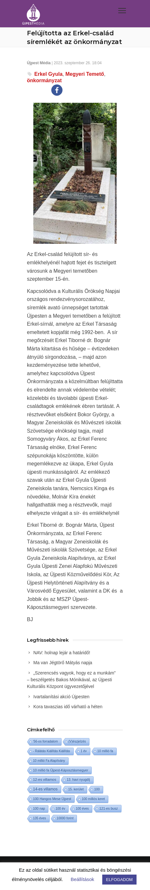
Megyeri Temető (84, 74)
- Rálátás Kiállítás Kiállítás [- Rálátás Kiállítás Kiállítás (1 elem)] (51, 751)
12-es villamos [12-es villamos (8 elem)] (44, 779)
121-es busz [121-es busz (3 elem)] (108, 808)
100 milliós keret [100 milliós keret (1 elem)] (93, 799)
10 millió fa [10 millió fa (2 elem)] (105, 751)
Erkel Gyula (48, 74)
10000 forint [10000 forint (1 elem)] (65, 818)
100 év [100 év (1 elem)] (60, 808)
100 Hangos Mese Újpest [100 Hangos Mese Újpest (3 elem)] (52, 799)
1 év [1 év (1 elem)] (84, 751)
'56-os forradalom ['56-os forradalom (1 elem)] (45, 741)
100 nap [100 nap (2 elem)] (39, 808)
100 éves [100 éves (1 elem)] (82, 808)
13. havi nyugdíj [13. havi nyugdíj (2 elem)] (78, 779)
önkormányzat (44, 80)
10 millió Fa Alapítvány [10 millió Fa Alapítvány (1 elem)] (49, 760)
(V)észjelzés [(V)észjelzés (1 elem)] (77, 741)
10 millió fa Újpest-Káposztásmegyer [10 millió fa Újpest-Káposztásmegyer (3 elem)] (60, 770)
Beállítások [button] (82, 879)
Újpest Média (39, 63)
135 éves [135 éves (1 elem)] (39, 818)
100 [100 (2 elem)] (97, 789)
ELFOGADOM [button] (119, 879)
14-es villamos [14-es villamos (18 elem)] (45, 789)
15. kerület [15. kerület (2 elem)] (76, 789)
